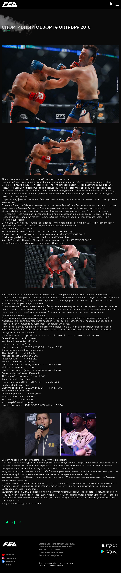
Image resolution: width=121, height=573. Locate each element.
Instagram (11, 558)
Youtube (10, 555)
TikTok (9, 565)
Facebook (10, 561)
